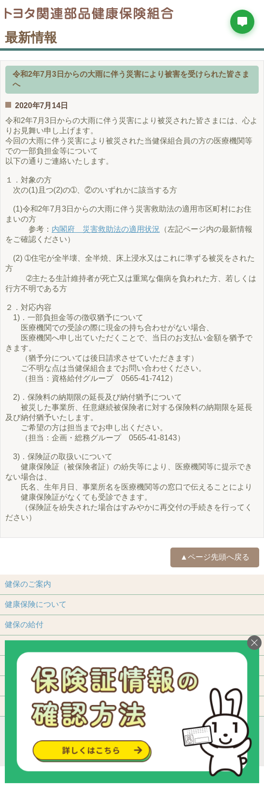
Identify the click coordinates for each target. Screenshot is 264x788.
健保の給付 (24, 624)
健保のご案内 (28, 584)
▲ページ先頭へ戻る (215, 557)
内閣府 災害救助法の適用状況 (106, 229)
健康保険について (36, 604)
